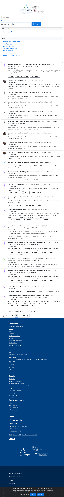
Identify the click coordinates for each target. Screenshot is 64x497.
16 (17, 316)
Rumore (11, 333)
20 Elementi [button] (8, 312)
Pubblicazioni (13, 407)
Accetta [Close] (41, 495)
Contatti (11, 367)
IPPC (10, 347)
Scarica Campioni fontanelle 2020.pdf (40, 152)
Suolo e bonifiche (14, 336)
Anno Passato (8, 53)
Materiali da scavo (15, 381)
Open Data (12, 357)
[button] (6, 17)
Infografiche (54, 291)
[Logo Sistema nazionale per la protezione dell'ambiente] (38, 9)
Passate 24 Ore (8, 46)
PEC (10, 435)
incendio (34, 76)
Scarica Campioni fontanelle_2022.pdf (40, 184)
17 (21, 316)
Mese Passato (8, 51)
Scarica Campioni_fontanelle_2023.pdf (41, 197)
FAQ (10, 388)
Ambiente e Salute (15, 345)
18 (24, 316)
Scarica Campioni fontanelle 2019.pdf (39, 143)
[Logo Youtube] (17, 420)
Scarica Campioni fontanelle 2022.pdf (40, 162)
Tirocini (11, 398)
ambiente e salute (16, 291)
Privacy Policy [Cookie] (25, 495)
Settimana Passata (10, 48)
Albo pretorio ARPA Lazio (16, 473)
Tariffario (12, 379)
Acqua (11, 329)
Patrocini (12, 393)
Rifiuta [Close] (33, 495)
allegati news (22, 76)
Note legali (12, 483)
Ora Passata (7, 44)
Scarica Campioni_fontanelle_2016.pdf (40, 92)
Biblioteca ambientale (16, 391)
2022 (26, 192)
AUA (10, 350)
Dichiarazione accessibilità (16, 476)
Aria (10, 331)
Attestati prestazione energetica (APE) (21, 386)
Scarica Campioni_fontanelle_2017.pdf (40, 102)
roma (44, 236)
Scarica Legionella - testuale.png (35, 287)
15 (13, 316)
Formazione (13, 395)
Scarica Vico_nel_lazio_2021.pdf (33, 81)
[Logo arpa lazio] (26, 9)
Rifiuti (11, 338)
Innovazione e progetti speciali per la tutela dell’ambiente (28, 359)
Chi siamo (12, 365)
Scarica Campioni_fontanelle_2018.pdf (40, 112)
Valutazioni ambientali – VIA (18, 355)
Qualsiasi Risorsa (9, 32)
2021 (26, 180)
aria (11, 76)
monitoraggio (22, 305)
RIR (10, 352)
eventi (46, 219)
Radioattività (13, 343)
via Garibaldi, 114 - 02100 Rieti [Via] (18, 426)
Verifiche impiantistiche (17, 383)
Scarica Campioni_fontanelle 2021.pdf (40, 172)
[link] (1, 20)
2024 (38, 219)
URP (10, 369)
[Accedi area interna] (12, 439)
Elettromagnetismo (15, 340)
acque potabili (15, 180)
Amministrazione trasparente (17, 469)
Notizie (21, 222)
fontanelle (36, 180)
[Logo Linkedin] (20, 420)
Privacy (11, 480)
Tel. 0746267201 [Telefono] (14, 428)
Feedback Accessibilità (29, 435)
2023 (39, 205)
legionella (28, 219)
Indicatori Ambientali (16, 326)
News (11, 403)
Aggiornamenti (14, 405)
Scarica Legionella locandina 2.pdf (36, 209)
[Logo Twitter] (14, 420)
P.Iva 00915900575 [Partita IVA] (15, 431)
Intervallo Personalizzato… (12, 55)
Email (15, 435)
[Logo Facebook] (10, 420)
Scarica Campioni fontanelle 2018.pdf (39, 133)
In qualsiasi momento (11, 42)
